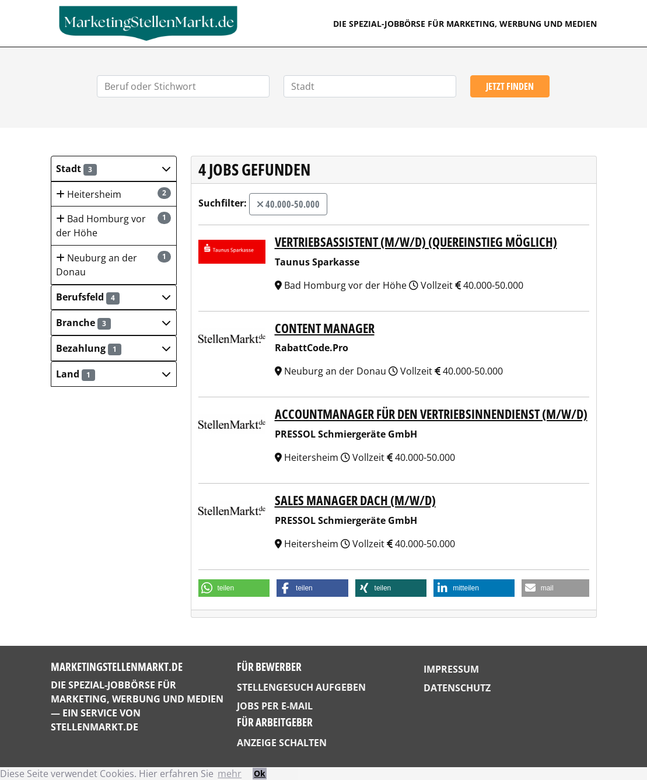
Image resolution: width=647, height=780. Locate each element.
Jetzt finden (510, 86)
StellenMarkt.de (94, 726)
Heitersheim (113, 194)
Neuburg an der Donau (113, 264)
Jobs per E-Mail (275, 705)
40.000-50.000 (288, 204)
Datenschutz (457, 687)
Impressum (451, 669)
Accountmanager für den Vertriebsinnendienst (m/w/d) (431, 414)
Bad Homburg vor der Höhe (113, 225)
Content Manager (325, 328)
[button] (114, 168)
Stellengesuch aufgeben (301, 687)
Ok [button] (259, 773)
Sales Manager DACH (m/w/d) (355, 500)
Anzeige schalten (282, 742)
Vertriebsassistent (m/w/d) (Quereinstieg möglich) (416, 242)
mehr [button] (230, 773)
